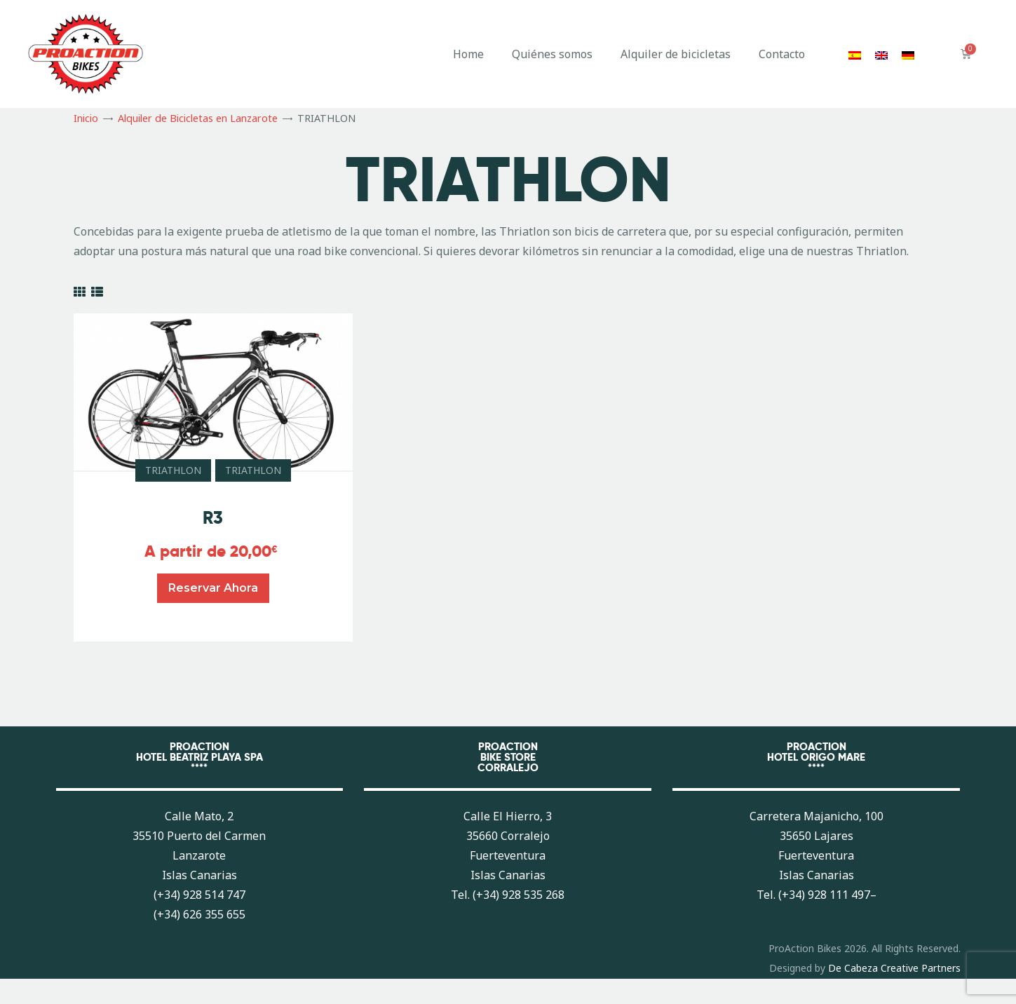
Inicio (86, 118)
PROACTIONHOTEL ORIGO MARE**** (816, 757)
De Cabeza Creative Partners (894, 968)
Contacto (782, 54)
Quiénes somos (552, 54)
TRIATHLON (173, 470)
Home (468, 54)
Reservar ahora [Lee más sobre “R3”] (213, 588)
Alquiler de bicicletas (676, 54)
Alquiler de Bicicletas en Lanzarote (198, 118)
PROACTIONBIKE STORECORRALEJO (508, 757)
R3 (213, 518)
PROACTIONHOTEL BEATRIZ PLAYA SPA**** (199, 757)
